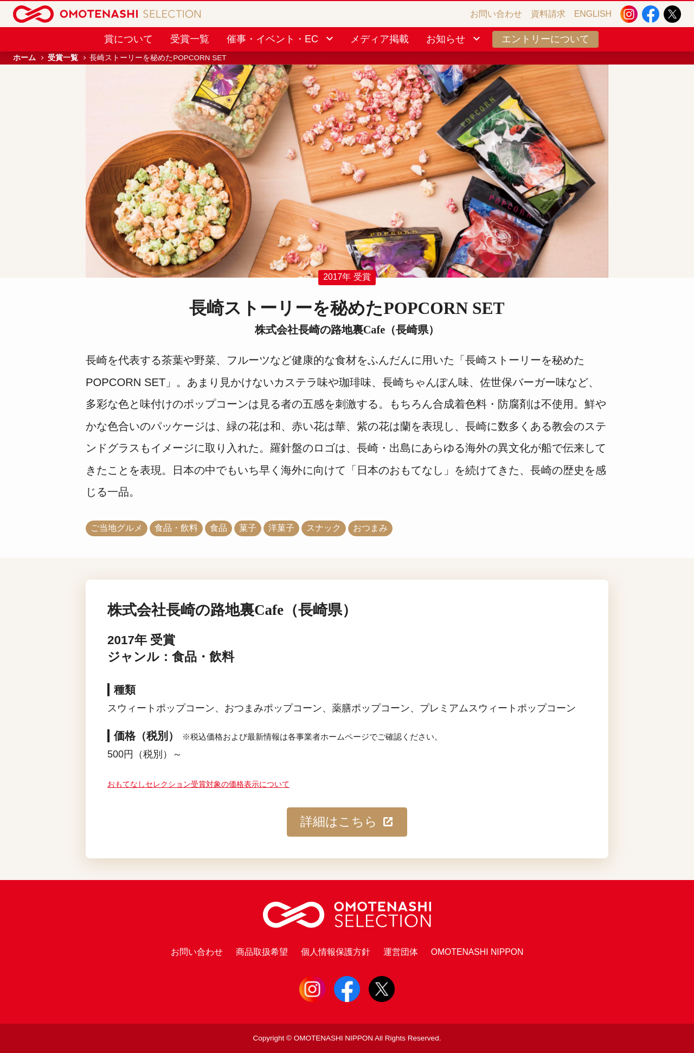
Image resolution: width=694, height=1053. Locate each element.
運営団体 (400, 951)
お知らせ (454, 39)
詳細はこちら (347, 822)
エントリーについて (545, 39)
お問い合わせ (496, 13)
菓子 (247, 527)
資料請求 (548, 13)
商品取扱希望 (262, 951)
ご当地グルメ (117, 527)
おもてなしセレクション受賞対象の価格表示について (198, 784)
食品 (218, 527)
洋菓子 (281, 527)
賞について (128, 39)
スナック (323, 527)
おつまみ (370, 527)
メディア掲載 (379, 39)
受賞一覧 (189, 39)
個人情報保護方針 (335, 951)
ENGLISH (593, 13)
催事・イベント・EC (281, 39)
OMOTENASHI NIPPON (477, 951)
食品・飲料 (176, 527)
